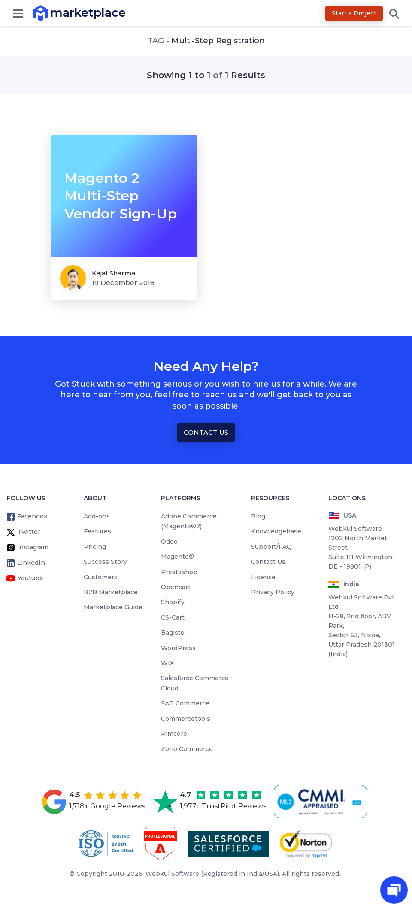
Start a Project (354, 13)
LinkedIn (31, 562)
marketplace (50, 13)
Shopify (173, 602)
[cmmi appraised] (322, 801)
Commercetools (185, 719)
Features (97, 531)
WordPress (178, 648)
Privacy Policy (272, 592)
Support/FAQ (271, 547)
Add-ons (97, 516)
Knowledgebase (276, 531)
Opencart (176, 587)
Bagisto (173, 632)
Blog (258, 516)
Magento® (177, 556)
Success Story (105, 562)
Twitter (28, 532)
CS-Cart (173, 617)
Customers (101, 577)
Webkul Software (172, 874)
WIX (167, 663)
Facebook (32, 516)
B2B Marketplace (111, 592)
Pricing (95, 547)
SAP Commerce (185, 703)
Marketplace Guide (113, 607)
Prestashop (179, 572)
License (263, 577)
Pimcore (174, 734)
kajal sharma (113, 273)
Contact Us (206, 432)
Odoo (169, 541)
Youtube (30, 578)
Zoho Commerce (187, 749)
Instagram (32, 547)
